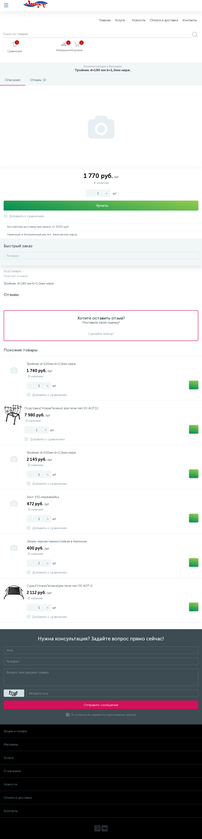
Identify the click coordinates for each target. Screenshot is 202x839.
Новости (138, 20)
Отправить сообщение (101, 705)
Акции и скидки (15, 731)
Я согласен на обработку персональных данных (103, 714)
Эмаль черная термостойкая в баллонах (57, 541)
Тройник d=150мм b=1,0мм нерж (51, 452)
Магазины (11, 744)
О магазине (12, 771)
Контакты (190, 20)
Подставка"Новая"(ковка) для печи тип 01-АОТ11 (61, 408)
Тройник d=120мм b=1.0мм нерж (51, 364)
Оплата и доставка (164, 20)
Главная (105, 20)
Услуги (120, 20)
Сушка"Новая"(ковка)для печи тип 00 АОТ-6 (59, 586)
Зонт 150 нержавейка (43, 497)
